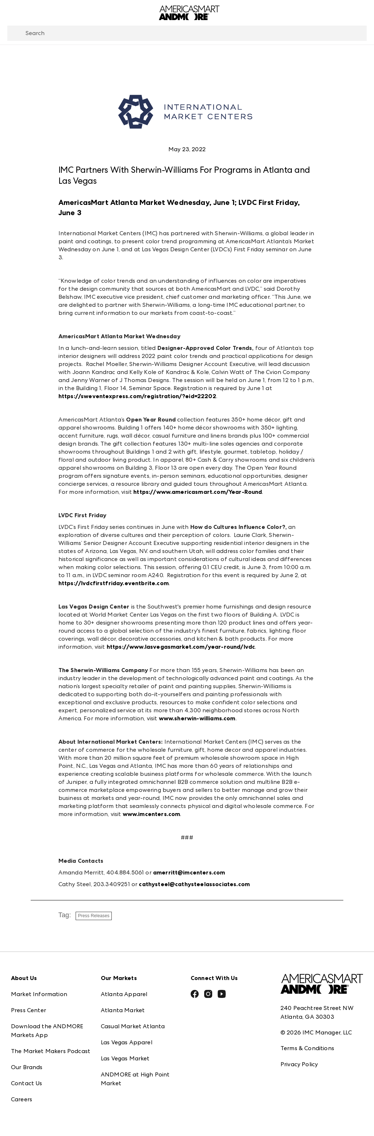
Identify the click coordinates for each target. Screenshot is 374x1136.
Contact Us (26, 1077)
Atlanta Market (123, 1004)
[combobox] (187, 33)
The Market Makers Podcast (50, 1045)
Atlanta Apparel (124, 988)
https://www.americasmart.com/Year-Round (197, 491)
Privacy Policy (299, 1058)
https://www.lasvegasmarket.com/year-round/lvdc (181, 646)
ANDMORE (116, 1093)
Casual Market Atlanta (133, 1020)
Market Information (39, 988)
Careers (21, 1093)
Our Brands (27, 1061)
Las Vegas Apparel (126, 1036)
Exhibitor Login (31, 1109)
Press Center (28, 1004)
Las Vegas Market (125, 1052)
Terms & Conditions (307, 1041)
